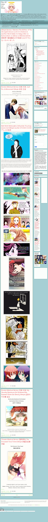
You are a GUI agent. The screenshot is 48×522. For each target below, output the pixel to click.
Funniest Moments (37, 76)
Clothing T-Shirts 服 (16, 23)
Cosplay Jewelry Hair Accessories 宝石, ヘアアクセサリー (28, 23)
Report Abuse (37, 175)
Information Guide (37, 78)
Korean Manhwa (5, 123)
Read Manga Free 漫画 (14, 26)
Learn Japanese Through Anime (39, 82)
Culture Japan (36, 72)
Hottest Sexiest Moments (38, 77)
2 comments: (7, 122)
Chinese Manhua (5, 492)
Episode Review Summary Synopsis (39, 73)
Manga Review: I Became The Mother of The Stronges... (40, 51)
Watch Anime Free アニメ (5, 26)
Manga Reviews (9, 83)
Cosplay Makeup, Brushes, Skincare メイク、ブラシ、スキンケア (29, 25)
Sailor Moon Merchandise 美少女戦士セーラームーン (9, 22)
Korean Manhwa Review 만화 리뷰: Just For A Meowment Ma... (40, 53)
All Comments (37, 44)
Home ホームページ (5, 20)
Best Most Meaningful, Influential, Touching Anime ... (40, 54)
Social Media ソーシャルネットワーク (15, 20)
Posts (36, 43)
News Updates (36, 86)
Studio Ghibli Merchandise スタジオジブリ (38, 20)
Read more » (2, 80)
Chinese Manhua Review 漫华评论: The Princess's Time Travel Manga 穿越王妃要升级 (15, 441)
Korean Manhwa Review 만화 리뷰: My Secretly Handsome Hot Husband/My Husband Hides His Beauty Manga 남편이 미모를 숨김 (15, 393)
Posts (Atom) (18, 497)
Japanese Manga (5, 83)
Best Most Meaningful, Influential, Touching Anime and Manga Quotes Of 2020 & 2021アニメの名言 (16, 128)
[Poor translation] (3, 510)
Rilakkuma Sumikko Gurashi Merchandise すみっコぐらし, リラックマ (28, 22)
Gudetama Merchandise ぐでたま (6, 23)
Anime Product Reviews (38, 63)
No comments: (7, 82)
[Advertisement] (41, 34)
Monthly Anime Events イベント (26, 20)
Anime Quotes (36, 64)
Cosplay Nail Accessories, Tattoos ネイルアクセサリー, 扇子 (10, 25)
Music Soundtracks (37, 85)
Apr (36, 56)
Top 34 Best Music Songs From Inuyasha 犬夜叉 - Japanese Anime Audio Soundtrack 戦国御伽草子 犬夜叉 (37, 241)
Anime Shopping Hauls (37, 65)
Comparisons (36, 69)
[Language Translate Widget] (39, 125)
